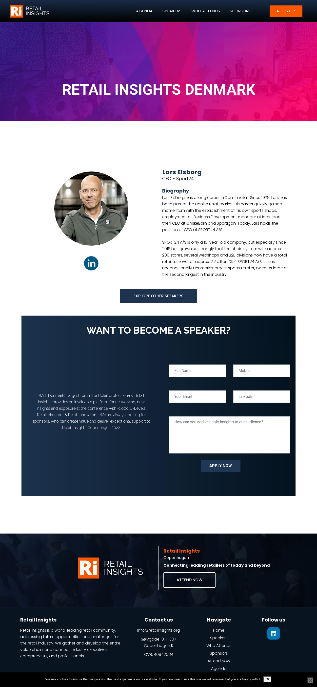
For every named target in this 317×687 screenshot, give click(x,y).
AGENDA (144, 11)
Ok (267, 679)
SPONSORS (240, 11)
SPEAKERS (171, 11)
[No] (310, 680)
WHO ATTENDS (205, 11)
